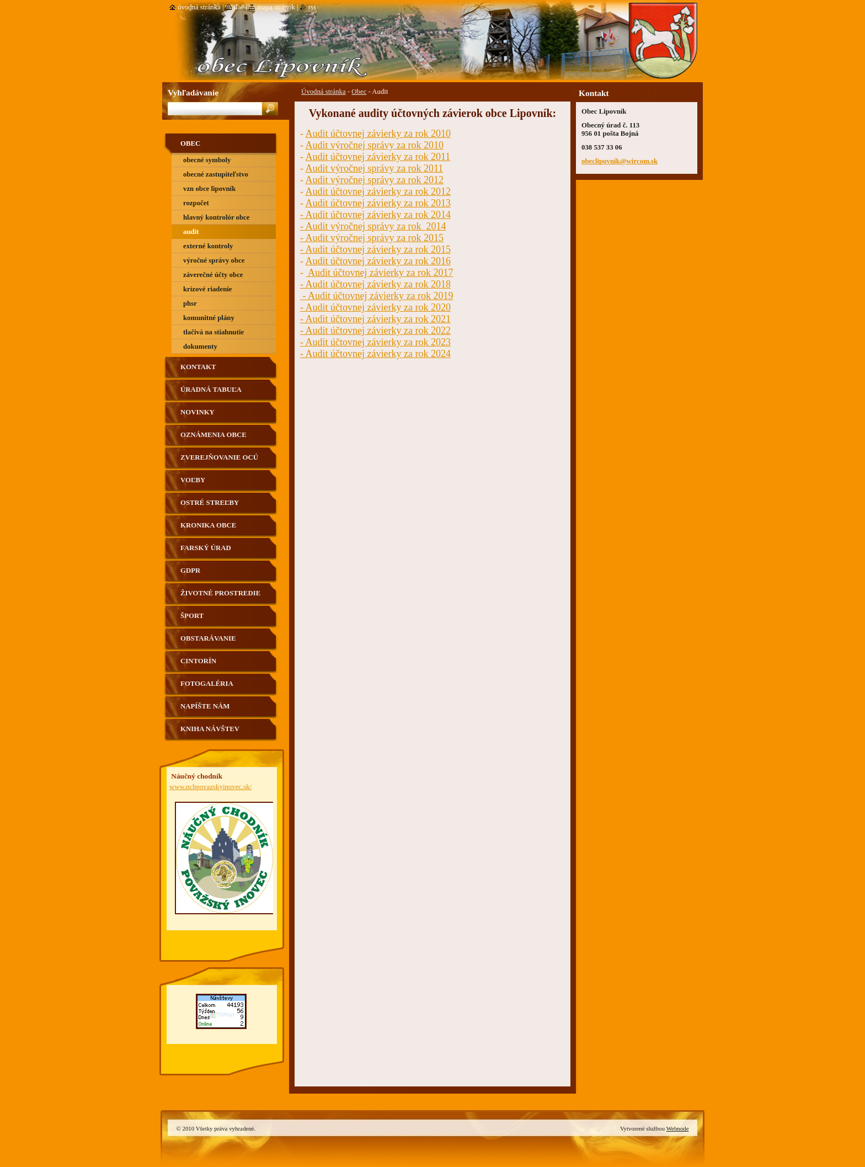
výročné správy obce (213, 260)
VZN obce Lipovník (209, 189)
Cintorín (198, 661)
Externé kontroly (208, 246)
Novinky (197, 412)
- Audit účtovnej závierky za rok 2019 (376, 295)
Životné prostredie (220, 593)
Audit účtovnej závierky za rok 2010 (378, 133)
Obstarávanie (208, 638)
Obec (358, 91)
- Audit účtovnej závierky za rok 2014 (375, 214)
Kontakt (198, 367)
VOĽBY (192, 480)
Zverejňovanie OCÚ (219, 457)
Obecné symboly (207, 160)
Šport (192, 616)
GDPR (190, 570)
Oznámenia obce (213, 435)
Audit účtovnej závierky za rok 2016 (378, 261)
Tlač (239, 7)
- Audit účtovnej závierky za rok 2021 (375, 318)
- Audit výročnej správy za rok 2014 (373, 226)
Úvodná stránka (323, 91)
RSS (312, 7)
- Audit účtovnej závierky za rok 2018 (375, 284)
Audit (191, 232)
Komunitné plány (208, 318)
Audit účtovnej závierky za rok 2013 (378, 203)
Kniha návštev (209, 729)
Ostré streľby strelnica (209, 507)
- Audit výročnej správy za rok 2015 (372, 237)
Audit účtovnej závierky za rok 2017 (379, 272)
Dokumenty (200, 346)
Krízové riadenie (207, 289)
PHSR (190, 303)
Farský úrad (205, 548)
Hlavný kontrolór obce (216, 217)
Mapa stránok (276, 7)
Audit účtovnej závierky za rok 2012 (378, 191)
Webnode (677, 1128)
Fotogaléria (206, 684)
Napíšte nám (204, 706)
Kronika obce (208, 525)
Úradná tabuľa (211, 389)
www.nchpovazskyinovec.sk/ (210, 787)
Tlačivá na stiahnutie (213, 332)
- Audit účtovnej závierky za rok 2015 (375, 249)
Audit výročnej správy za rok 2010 (375, 145)
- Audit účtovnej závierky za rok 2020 (375, 307)
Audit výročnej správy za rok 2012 (375, 179)
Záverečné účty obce (213, 275)
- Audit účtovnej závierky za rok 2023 (375, 342)
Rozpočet (196, 203)
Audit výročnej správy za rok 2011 (375, 168)
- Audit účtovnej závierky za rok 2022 (375, 330)
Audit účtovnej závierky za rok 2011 (378, 156)
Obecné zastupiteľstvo (215, 174)
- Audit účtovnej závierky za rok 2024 (375, 353)
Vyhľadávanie (193, 92)
